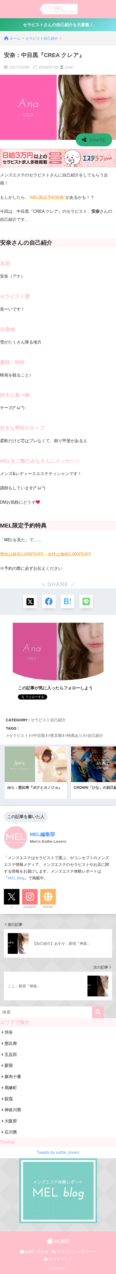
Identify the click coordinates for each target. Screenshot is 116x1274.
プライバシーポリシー (74, 1252)
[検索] (98, 1012)
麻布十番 (11, 1076)
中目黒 (39, 735)
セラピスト (18, 735)
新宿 (7, 1065)
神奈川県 (11, 1110)
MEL (63, 1268)
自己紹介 (95, 735)
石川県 (9, 1132)
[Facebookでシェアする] (49, 601)
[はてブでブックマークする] (67, 601)
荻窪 (7, 1099)
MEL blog (16, 878)
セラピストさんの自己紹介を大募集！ (58, 25)
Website (48, 906)
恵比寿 (9, 1043)
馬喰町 (9, 1088)
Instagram (30, 906)
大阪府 (9, 1121)
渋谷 (7, 1032)
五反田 (9, 1054)
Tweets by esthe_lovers (58, 1152)
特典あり (75, 735)
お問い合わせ (34, 1252)
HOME (58, 1241)
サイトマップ (58, 1259)
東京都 (56, 735)
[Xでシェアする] (30, 601)
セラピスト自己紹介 (48, 720)
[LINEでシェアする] (86, 601)
